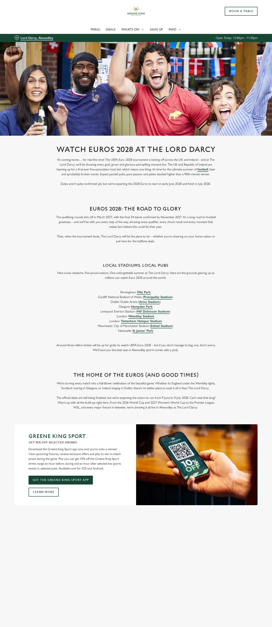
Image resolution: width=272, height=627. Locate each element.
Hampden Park (142, 306)
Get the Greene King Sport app (61, 480)
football (202, 169)
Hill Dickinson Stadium (153, 311)
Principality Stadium (158, 297)
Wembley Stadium (141, 316)
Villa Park (144, 292)
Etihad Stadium (161, 326)
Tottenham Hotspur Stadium (141, 321)
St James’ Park (142, 331)
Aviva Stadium (149, 302)
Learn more (43, 492)
